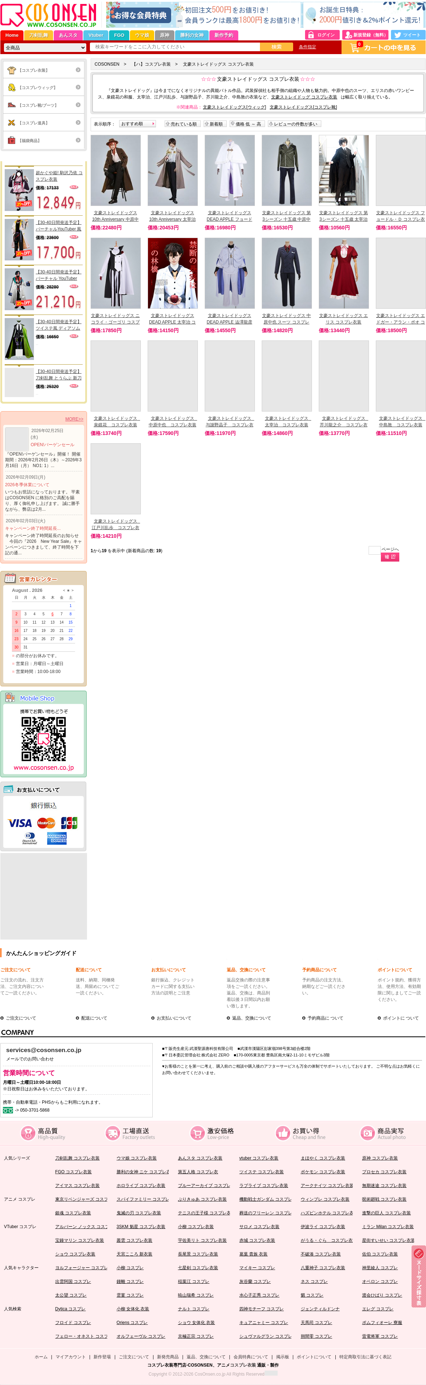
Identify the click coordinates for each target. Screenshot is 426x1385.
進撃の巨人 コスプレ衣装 (386, 1212)
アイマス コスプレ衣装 (77, 1185)
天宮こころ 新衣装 (134, 1254)
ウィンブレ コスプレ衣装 (325, 1199)
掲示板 (282, 1356)
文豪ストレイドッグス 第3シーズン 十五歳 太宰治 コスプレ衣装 (343, 219)
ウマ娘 (142, 35)
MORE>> (74, 419)
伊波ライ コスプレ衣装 (323, 1226)
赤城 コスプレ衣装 (257, 1240)
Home (11, 35)
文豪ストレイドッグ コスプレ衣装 (304, 97)
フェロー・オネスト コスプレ (84, 1336)
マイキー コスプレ (257, 1267)
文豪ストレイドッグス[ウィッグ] (234, 107)
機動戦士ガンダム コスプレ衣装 (270, 1199)
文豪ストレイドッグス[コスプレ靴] (303, 107)
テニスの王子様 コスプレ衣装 (206, 1212)
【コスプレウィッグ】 (37, 87)
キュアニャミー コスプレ (263, 1322)
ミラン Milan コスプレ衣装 (388, 1226)
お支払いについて (168, 969)
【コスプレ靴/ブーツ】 (38, 105)
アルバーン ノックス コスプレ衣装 (89, 1226)
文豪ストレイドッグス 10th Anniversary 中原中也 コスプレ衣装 (115, 219)
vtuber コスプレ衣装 (259, 1158)
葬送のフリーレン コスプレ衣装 (270, 1212)
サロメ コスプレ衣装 (259, 1226)
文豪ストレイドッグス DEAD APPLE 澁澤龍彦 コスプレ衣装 (229, 322)
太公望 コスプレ (71, 1295)
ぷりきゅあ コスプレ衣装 (202, 1199)
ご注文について (15, 969)
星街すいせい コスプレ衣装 (388, 1240)
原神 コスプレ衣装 (380, 1158)
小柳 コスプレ (130, 1267)
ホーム (41, 1356)
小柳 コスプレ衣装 (196, 1226)
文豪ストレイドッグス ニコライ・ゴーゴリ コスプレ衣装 (115, 322)
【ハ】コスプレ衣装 (151, 64)
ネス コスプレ (314, 1281)
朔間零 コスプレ (316, 1336)
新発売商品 (168, 1356)
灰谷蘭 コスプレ (255, 1281)
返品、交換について (246, 969)
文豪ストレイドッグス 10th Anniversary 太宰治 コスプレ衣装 (172, 219)
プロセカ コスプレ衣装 (384, 1171)
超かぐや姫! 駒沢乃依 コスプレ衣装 (59, 176)
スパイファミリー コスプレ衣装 (147, 1199)
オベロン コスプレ (380, 1281)
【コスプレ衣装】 (33, 70)
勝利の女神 (192, 35)
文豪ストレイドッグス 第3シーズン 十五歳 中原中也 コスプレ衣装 (286, 219)
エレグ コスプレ (378, 1308)
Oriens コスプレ (132, 1322)
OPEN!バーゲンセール (52, 444)
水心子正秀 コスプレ (259, 1295)
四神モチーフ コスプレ (261, 1308)
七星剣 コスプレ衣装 (198, 1267)
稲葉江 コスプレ (193, 1281)
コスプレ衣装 (243, 1365)
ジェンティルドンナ (320, 1308)
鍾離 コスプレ (130, 1281)
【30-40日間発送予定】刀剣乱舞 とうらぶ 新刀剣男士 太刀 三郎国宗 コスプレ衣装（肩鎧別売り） (59, 375)
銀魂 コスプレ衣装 (73, 1212)
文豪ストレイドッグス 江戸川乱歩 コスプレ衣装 (117, 528)
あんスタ (68, 35)
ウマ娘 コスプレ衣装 (137, 1158)
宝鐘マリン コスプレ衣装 (79, 1240)
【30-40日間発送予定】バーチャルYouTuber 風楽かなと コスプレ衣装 (59, 226)
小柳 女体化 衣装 (133, 1308)
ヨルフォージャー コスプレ (81, 1267)
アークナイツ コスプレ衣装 (327, 1185)
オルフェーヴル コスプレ (141, 1336)
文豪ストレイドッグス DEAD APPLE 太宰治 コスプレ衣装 (172, 322)
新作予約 (223, 35)
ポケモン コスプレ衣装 (323, 1171)
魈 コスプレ (312, 1295)
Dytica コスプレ (70, 1308)
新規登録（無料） (370, 35)
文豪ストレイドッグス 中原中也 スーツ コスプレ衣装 (286, 322)
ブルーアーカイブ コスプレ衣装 (209, 1185)
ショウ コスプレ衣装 (75, 1254)
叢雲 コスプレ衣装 (134, 1240)
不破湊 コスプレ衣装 (321, 1254)
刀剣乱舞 (38, 35)
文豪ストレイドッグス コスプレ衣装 (218, 64)
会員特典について (251, 1356)
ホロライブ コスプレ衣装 (141, 1185)
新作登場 (102, 1356)
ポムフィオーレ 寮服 (382, 1322)
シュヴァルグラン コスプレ (265, 1336)
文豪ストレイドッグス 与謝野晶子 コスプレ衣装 (231, 425)
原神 (164, 35)
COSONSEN (107, 64)
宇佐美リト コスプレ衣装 (202, 1240)
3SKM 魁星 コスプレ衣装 (141, 1226)
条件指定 (307, 46)
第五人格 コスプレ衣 (198, 1171)
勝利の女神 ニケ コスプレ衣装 (146, 1171)
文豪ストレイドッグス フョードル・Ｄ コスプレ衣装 (400, 219)
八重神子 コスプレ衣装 (323, 1267)
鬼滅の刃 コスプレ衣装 (139, 1212)
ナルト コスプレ (193, 1308)
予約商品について (319, 969)
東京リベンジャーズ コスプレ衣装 (88, 1199)
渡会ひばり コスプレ (382, 1295)
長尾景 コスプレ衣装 (198, 1254)
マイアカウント (71, 1356)
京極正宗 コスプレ (196, 1336)
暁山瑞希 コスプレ (196, 1295)
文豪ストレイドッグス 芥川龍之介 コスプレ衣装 (345, 425)
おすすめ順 (132, 123)
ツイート (412, 35)
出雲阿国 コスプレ (73, 1281)
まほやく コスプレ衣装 (323, 1158)
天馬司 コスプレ (316, 1322)
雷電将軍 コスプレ (380, 1336)
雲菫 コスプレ (130, 1295)
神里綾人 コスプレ (380, 1267)
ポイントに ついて (401, 1018)
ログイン (326, 35)
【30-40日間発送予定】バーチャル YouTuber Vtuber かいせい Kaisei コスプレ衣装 (59, 275)
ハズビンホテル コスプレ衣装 (329, 1212)
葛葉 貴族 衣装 (253, 1254)
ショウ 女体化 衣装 (196, 1322)
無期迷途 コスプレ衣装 (384, 1185)
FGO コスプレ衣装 (73, 1171)
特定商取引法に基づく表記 (365, 1356)
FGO (119, 35)
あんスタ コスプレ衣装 (200, 1158)
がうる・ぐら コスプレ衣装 (329, 1240)
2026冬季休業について (27, 484)
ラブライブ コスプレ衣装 (263, 1185)
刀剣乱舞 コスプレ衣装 (77, 1158)
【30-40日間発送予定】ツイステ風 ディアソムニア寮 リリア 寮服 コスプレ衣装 (59, 325)
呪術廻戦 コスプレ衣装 (384, 1199)
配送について (89, 969)
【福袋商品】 (30, 140)
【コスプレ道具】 (33, 123)
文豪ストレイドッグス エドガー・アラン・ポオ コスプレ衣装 (400, 322)
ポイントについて (395, 969)
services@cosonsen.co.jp (43, 1050)
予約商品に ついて (325, 1018)
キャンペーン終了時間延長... (33, 528)
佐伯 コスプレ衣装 (380, 1254)
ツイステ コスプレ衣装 (261, 1171)
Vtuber (95, 35)
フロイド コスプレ (73, 1322)
